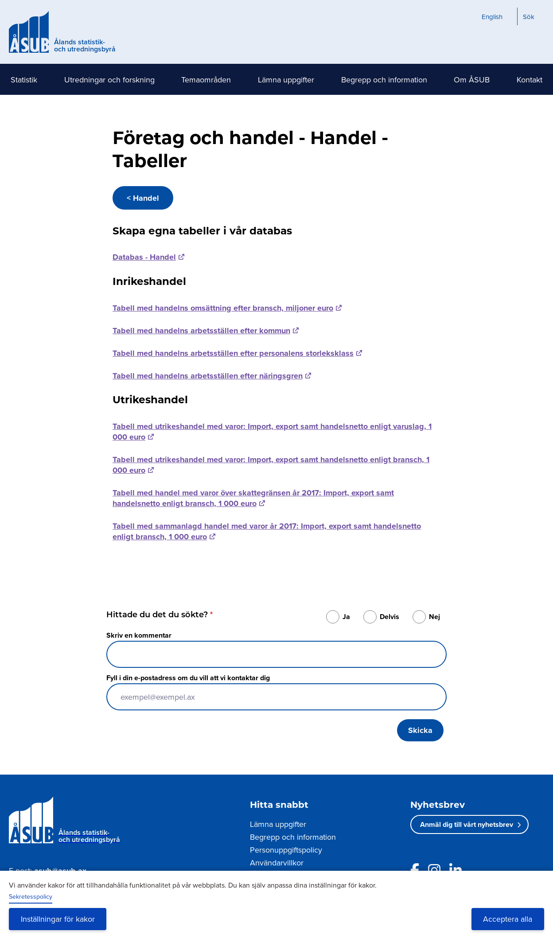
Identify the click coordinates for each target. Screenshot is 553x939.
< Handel (143, 198)
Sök (528, 16)
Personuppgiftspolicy (286, 849)
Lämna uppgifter (286, 79)
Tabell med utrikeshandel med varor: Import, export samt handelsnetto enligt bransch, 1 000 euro (271, 465)
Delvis (389, 617)
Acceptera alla (507, 918)
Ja (346, 617)
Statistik (24, 79)
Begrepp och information (384, 79)
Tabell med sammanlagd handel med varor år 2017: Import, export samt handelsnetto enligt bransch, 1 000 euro (267, 531)
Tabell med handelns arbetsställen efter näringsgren (208, 376)
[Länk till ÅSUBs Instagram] (434, 870)
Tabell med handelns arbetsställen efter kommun (201, 330)
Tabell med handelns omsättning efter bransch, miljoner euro (223, 308)
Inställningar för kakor (58, 918)
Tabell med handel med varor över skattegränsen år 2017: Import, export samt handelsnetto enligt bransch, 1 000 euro (253, 498)
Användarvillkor (277, 862)
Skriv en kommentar (138, 635)
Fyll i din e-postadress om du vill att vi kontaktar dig (188, 678)
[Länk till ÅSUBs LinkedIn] (455, 870)
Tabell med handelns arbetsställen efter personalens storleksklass (233, 353)
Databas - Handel (144, 257)
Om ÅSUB (472, 79)
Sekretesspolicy (30, 896)
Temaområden (206, 79)
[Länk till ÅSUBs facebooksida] (414, 870)
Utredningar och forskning (109, 79)
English (492, 16)
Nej (434, 617)
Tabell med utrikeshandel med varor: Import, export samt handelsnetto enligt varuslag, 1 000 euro (272, 432)
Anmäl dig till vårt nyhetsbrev (466, 824)
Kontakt (529, 79)
